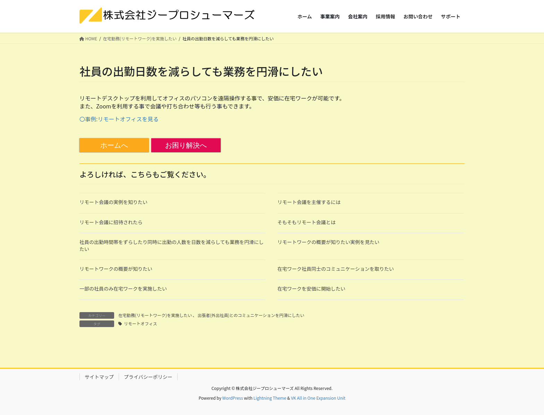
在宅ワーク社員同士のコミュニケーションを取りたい (335, 268)
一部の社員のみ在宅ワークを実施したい (123, 288)
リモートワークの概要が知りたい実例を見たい (328, 241)
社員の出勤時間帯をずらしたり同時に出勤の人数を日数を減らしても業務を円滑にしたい (171, 245)
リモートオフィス (140, 323)
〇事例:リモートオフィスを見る (119, 119)
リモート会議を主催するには (308, 201)
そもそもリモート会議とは (306, 222)
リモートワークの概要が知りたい (115, 268)
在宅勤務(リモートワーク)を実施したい (155, 315)
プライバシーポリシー (148, 376)
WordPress (232, 398)
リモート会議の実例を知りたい (113, 201)
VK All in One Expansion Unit (318, 398)
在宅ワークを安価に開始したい (311, 288)
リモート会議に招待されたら (111, 222)
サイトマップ (99, 376)
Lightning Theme (269, 398)
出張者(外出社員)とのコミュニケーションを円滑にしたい (250, 315)
